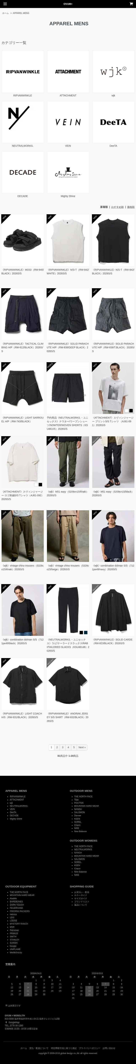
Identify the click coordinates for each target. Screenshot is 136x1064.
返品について (80, 905)
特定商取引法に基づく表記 (64, 1048)
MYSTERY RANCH (19, 924)
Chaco (77, 825)
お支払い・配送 (81, 892)
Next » (82, 747)
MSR (12, 927)
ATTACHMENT (68, 74)
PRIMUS (14, 933)
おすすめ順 (117, 207)
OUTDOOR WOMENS (83, 840)
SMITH (13, 936)
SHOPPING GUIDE (82, 886)
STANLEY (14, 939)
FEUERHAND (16, 908)
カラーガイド (80, 895)
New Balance (80, 831)
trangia (13, 946)
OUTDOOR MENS (81, 790)
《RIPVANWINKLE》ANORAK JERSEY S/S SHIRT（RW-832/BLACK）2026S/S (68, 717)
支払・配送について (39, 1048)
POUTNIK (79, 803)
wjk (113, 74)
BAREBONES (16, 901)
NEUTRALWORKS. (23, 124)
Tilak (76, 800)
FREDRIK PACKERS (20, 911)
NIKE (76, 828)
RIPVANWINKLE (23, 74)
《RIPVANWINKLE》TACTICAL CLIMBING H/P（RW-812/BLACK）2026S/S (22, 347)
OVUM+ (67, 3)
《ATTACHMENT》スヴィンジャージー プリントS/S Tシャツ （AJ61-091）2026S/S (113, 421)
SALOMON (79, 812)
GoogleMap (12, 1022)
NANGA (78, 809)
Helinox (13, 914)
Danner (77, 815)
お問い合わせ (109, 1048)
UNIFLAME (15, 949)
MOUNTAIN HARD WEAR (86, 806)
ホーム (5, 13)
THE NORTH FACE (83, 796)
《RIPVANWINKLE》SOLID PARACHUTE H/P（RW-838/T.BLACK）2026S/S (113, 347)
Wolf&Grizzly (16, 952)
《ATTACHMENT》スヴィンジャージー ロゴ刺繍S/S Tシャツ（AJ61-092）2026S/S (22, 495)
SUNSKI (14, 943)
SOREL (77, 822)
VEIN (68, 124)
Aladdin (13, 898)
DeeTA (113, 124)
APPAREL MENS (21, 13)
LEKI (12, 917)
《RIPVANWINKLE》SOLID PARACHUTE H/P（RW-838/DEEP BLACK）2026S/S (68, 347)
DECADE (23, 174)
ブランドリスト (81, 901)
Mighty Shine (68, 174)
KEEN (77, 819)
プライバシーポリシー (89, 1048)
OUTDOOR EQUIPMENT (20, 886)
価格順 (131, 207)
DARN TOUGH (17, 905)
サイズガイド (80, 898)
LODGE (13, 920)
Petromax (14, 930)
